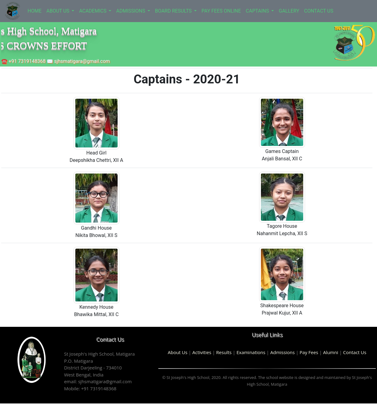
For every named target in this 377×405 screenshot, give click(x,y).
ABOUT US (58, 11)
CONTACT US (318, 11)
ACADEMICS (93, 11)
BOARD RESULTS (174, 11)
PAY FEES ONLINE (221, 11)
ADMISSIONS (131, 11)
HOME (34, 11)
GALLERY (289, 11)
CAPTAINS (258, 11)
